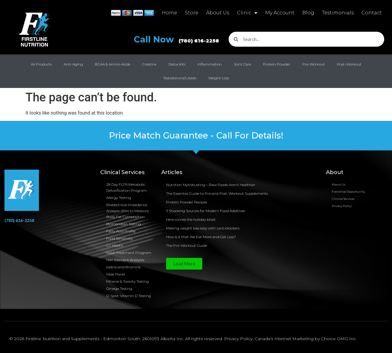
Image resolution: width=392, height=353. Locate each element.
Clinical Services (343, 198)
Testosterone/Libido (179, 78)
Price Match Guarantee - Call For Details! (196, 135)
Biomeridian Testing (123, 224)
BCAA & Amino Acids (112, 64)
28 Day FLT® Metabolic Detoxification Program (126, 187)
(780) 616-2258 (19, 220)
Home (169, 13)
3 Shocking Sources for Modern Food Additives (205, 211)
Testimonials (338, 13)
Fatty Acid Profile (121, 231)
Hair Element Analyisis (125, 260)
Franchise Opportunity (348, 191)
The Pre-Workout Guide (186, 245)
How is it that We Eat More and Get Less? (201, 237)
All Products (41, 64)
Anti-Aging (73, 64)
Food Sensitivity (119, 238)
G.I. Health (114, 245)
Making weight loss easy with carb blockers (202, 228)
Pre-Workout (313, 64)
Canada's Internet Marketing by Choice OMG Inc (305, 338)
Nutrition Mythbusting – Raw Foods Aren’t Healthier (210, 184)
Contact (371, 13)
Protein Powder (276, 64)
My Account (279, 13)
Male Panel (115, 274)
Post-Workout (349, 64)
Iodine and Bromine (123, 267)
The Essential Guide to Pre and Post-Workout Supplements (217, 193)
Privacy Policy (342, 206)
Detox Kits (177, 64)
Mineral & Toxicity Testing (127, 281)
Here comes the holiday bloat (191, 219)
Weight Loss (218, 78)
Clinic (247, 12)
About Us (217, 13)
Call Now (179, 39)
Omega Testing (119, 288)
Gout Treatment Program (128, 252)
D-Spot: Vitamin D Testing (128, 295)
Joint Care (242, 64)
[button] (184, 264)
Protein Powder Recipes (186, 202)
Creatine (149, 64)
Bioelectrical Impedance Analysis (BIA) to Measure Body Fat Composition (127, 211)
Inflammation (209, 64)
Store (191, 13)
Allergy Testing (118, 197)
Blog (308, 13)
